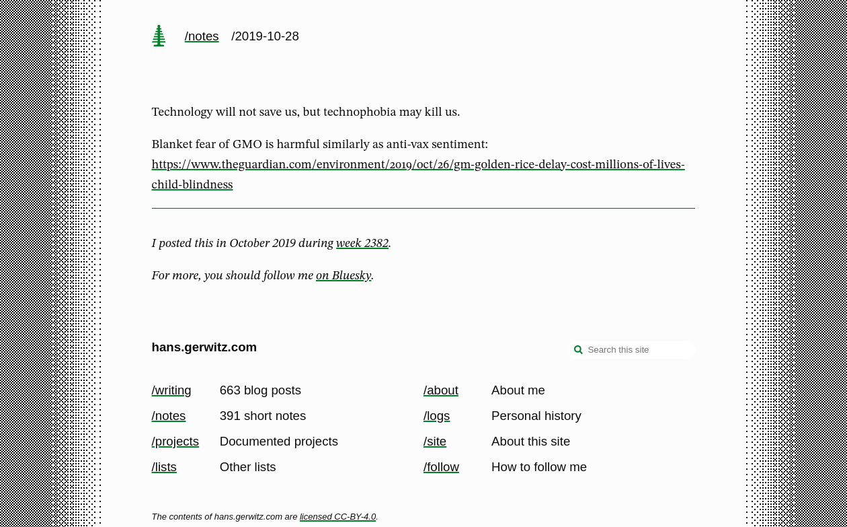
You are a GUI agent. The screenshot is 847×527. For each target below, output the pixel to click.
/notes (202, 36)
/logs (437, 416)
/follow (441, 467)
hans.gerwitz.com (204, 347)
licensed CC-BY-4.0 (338, 517)
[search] (579, 351)
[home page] (159, 37)
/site (435, 441)
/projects (176, 441)
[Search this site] (631, 350)
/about (441, 390)
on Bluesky (343, 276)
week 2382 (362, 244)
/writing (172, 390)
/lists (164, 467)
